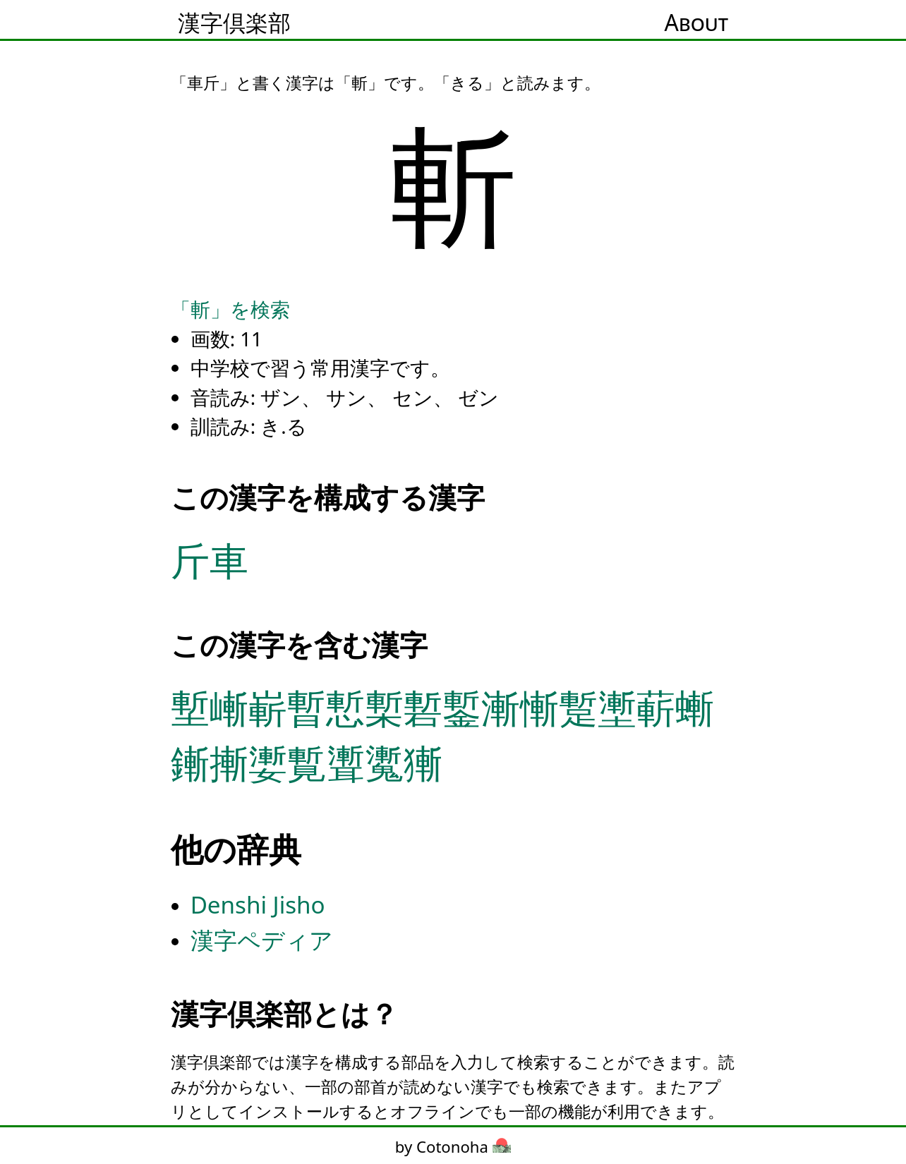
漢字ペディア (262, 940)
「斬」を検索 (230, 309)
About (696, 22)
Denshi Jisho (258, 905)
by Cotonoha (453, 1146)
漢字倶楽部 (234, 22)
